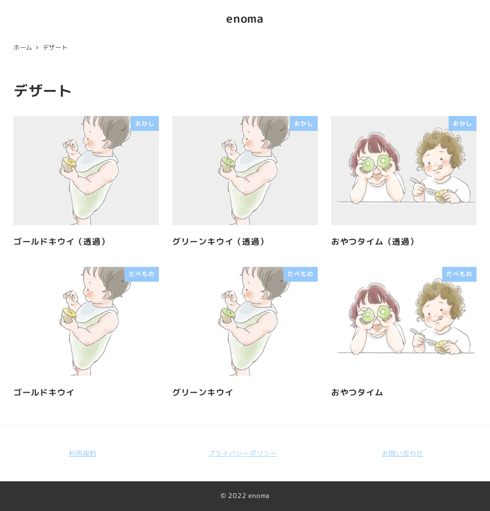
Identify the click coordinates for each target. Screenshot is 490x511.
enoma (245, 18)
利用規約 (82, 453)
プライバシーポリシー (242, 453)
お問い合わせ (402, 453)
